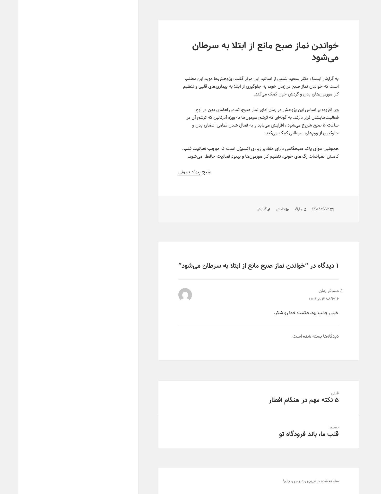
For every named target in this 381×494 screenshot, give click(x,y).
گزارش (244, 209)
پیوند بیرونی (171, 172)
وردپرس (282, 481)
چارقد (280, 209)
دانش (262, 209)
